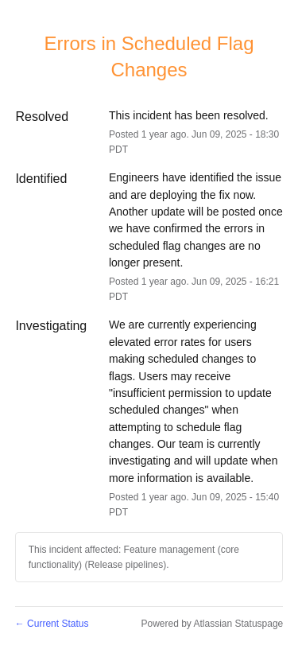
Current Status (52, 623)
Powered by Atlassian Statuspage (212, 623)
